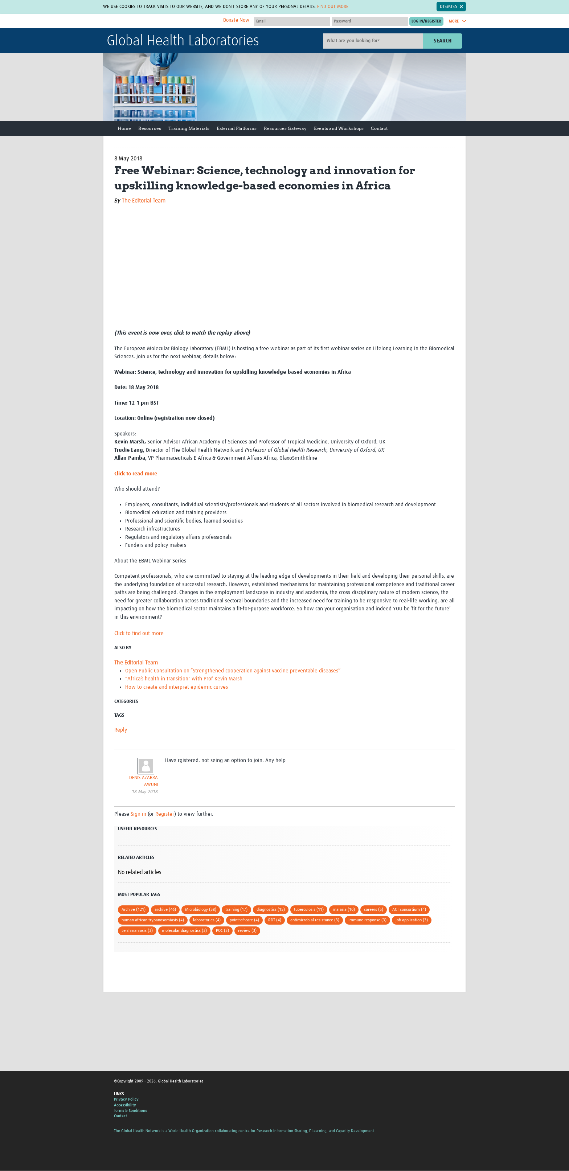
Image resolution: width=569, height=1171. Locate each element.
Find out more (332, 6)
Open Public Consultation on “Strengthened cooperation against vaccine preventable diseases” (232, 670)
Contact (379, 128)
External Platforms (237, 128)
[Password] (370, 21)
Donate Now (236, 20)
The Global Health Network (161, 21)
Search (442, 41)
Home (124, 128)
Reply (120, 730)
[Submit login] (426, 21)
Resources (149, 128)
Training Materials (188, 128)
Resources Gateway (285, 128)
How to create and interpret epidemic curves (176, 687)
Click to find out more (139, 633)
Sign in (138, 814)
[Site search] (374, 41)
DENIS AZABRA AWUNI (143, 781)
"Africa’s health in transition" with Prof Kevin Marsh (183, 678)
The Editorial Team (143, 201)
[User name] (292, 21)
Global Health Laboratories (183, 41)
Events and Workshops (339, 128)
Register (164, 814)
